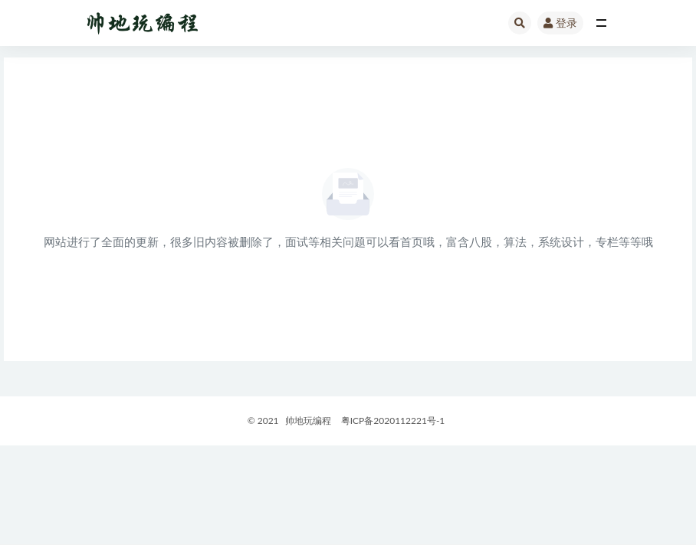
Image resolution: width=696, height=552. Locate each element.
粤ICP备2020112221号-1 (393, 420)
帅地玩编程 (308, 420)
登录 (560, 22)
